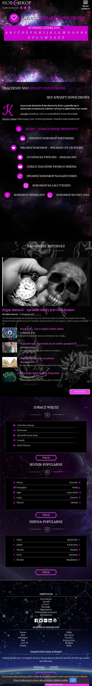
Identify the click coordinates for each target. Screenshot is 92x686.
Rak (23, 640)
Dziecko (75, 482)
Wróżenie (20, 430)
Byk (23, 635)
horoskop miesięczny (29, 195)
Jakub (17, 544)
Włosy (18, 482)
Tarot (46, 604)
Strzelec (69, 637)
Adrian (18, 549)
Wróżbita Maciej (10, 314)
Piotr (17, 554)
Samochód (74, 492)
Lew (23, 643)
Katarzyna (74, 544)
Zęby (17, 492)
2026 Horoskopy (23, 425)
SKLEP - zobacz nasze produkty (51, 129)
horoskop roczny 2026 (72, 195)
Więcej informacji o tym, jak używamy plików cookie (40, 680)
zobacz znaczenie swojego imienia (51, 166)
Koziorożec (69, 640)
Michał (18, 559)
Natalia (75, 549)
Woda (76, 487)
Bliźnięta (23, 637)
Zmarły (75, 497)
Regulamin (46, 609)
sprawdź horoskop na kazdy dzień (52, 176)
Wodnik (69, 643)
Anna (17, 539)
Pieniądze (19, 487)
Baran (23, 632)
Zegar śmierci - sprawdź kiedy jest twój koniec (38, 310)
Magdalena (73, 559)
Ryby (69, 645)
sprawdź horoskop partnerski (51, 138)
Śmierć (18, 502)
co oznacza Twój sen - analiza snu (51, 157)
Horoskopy (46, 599)
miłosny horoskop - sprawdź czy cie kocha (51, 147)
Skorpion (69, 635)
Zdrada (76, 502)
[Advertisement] (46, 61)
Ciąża (17, 497)
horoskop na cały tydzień (51, 185)
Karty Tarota (21, 445)
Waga (69, 632)
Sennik (19, 440)
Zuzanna (75, 554)
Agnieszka (74, 539)
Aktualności (46, 615)
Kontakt (46, 607)
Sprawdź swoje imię (25, 435)
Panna (23, 645)
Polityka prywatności (46, 612)
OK (73, 680)
